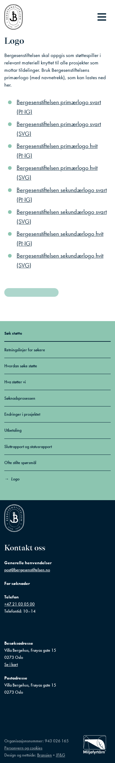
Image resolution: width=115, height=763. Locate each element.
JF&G (60, 755)
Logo (15, 479)
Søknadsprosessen (19, 398)
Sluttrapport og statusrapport (28, 446)
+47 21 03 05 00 (19, 604)
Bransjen (44, 755)
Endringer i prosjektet (22, 414)
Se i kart (11, 664)
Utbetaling (12, 430)
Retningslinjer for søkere (24, 350)
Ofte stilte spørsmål (20, 462)
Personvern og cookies (23, 748)
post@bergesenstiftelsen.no (27, 570)
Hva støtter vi (15, 382)
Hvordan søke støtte (20, 366)
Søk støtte (13, 333)
